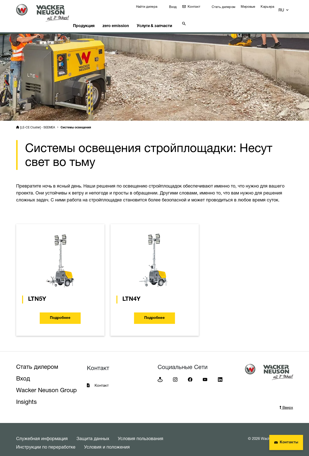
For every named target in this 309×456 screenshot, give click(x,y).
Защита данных (92, 432)
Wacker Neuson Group (46, 383)
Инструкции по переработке (45, 440)
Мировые (251, 6)
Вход (176, 7)
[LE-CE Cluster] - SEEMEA (37, 121)
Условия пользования (140, 432)
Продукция (93, 18)
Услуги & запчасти (169, 18)
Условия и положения (107, 440)
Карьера (271, 6)
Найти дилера (150, 6)
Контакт (197, 6)
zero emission (127, 18)
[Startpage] (46, 13)
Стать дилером (226, 7)
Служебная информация (42, 432)
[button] (288, 8)
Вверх (286, 401)
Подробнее (60, 312)
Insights (26, 395)
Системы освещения (76, 121)
